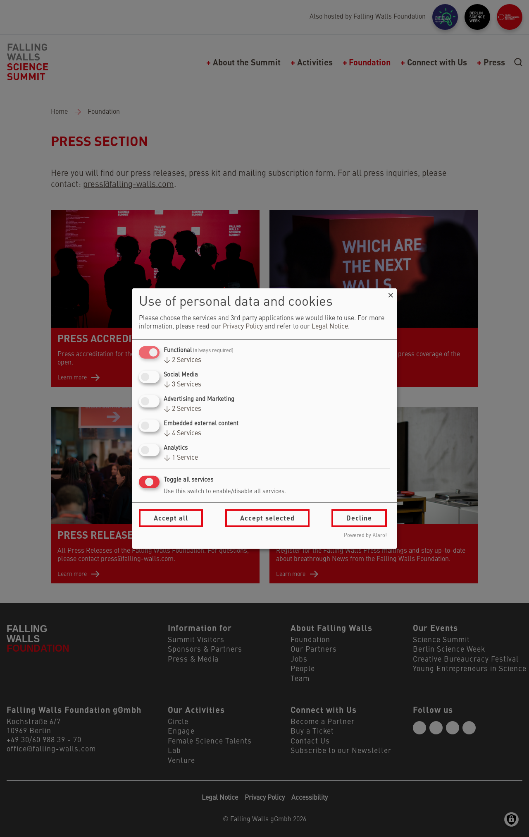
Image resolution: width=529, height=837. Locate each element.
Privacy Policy (243, 327)
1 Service (181, 458)
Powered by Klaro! (365, 535)
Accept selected (267, 517)
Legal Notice (330, 327)
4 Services (182, 433)
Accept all (171, 517)
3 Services (182, 385)
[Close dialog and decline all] (390, 293)
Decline (359, 517)
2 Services (182, 360)
